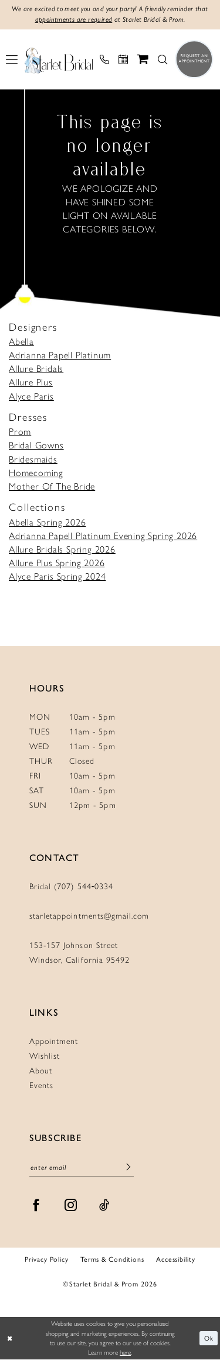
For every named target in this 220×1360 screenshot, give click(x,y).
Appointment (53, 1041)
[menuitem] (11, 59)
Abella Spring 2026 (47, 522)
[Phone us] (104, 59)
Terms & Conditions (112, 1259)
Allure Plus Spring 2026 (56, 562)
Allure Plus (31, 382)
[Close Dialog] (10, 1338)
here (125, 1353)
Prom (20, 431)
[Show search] (162, 59)
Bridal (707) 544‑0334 (71, 887)
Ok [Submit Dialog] (209, 1338)
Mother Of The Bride (52, 486)
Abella (21, 341)
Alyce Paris (31, 396)
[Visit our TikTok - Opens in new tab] (104, 1205)
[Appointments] (123, 59)
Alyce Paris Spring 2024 (57, 577)
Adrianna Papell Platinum (60, 355)
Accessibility (175, 1259)
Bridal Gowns (36, 445)
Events (41, 1085)
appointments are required (73, 20)
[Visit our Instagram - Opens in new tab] (71, 1205)
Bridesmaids (33, 459)
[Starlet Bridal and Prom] (58, 59)
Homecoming (36, 472)
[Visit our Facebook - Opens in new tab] (36, 1205)
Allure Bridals (36, 368)
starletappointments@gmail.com (89, 916)
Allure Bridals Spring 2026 (62, 549)
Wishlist (44, 1056)
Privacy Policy (46, 1259)
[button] (11, 59)
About (40, 1071)
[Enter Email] (81, 1167)
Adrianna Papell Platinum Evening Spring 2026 (103, 535)
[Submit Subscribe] (128, 1167)
